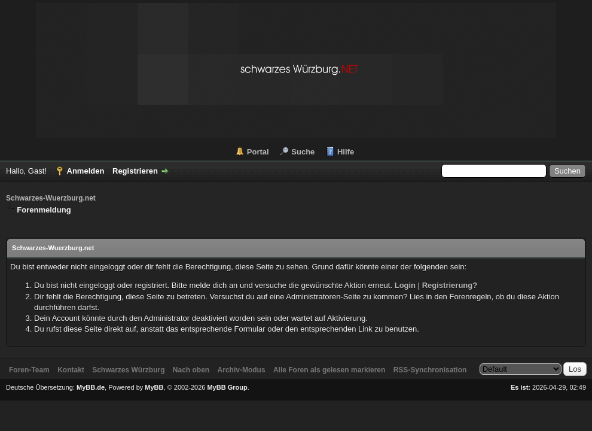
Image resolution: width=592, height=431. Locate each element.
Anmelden (86, 170)
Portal (258, 151)
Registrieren (135, 170)
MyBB (154, 387)
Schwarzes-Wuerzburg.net (51, 198)
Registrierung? (449, 285)
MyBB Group (227, 387)
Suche (303, 151)
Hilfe (345, 151)
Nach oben (191, 370)
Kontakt (70, 370)
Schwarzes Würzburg (128, 370)
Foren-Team (29, 370)
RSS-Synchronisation (430, 370)
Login (405, 285)
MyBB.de (91, 387)
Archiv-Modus (242, 370)
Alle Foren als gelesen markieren (329, 370)
